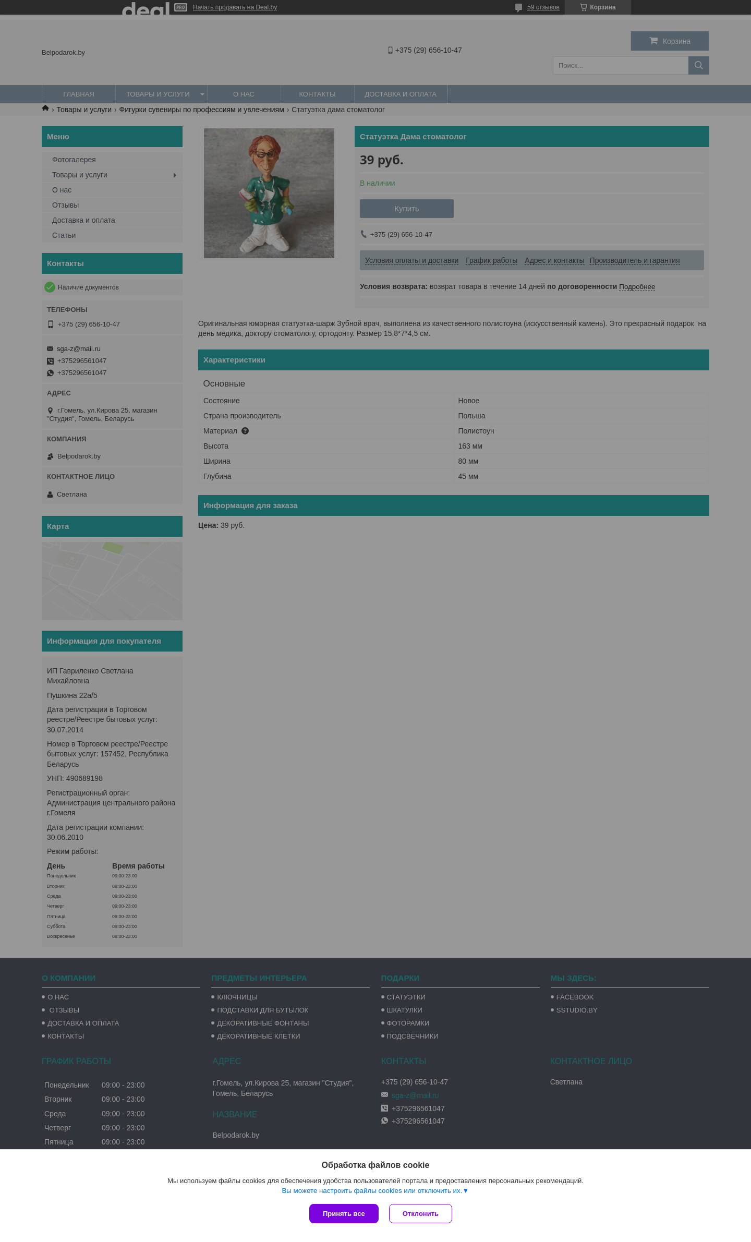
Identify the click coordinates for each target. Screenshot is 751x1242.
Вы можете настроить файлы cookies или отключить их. (372, 1191)
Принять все (344, 1213)
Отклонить (421, 1213)
